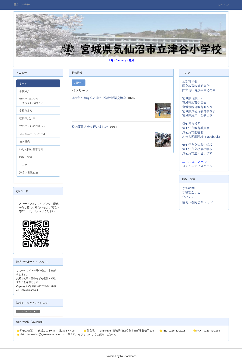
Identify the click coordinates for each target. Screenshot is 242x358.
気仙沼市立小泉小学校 (197, 149)
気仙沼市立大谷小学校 (197, 153)
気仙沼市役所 (191, 123)
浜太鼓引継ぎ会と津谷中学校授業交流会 (99, 98)
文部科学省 (189, 81)
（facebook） (212, 136)
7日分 (78, 82)
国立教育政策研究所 (195, 85)
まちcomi (188, 188)
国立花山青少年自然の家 (199, 90)
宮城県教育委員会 (194, 102)
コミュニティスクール (197, 165)
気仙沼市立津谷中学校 (197, 144)
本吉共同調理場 (192, 136)
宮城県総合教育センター (199, 107)
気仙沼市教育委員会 (195, 128)
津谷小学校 (21, 5)
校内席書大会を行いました (90, 126)
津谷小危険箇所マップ (197, 202)
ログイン (223, 4)
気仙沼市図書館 (192, 132)
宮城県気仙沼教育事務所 (199, 111)
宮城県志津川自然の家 (197, 115)
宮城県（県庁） (192, 98)
